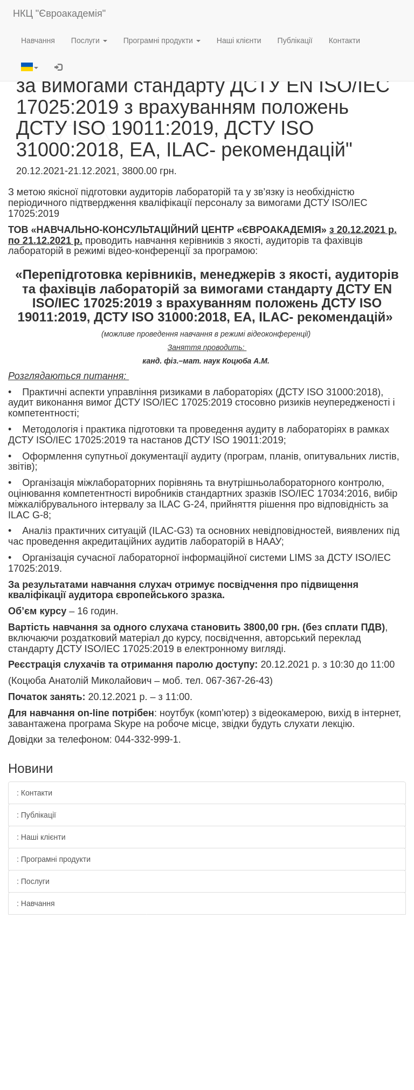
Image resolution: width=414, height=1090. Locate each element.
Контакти (344, 40)
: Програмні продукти (54, 859)
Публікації (295, 40)
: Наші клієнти (41, 837)
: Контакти (34, 793)
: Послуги (33, 881)
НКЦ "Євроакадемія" (59, 13)
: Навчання (36, 903)
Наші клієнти (239, 40)
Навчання (38, 40)
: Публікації (36, 815)
